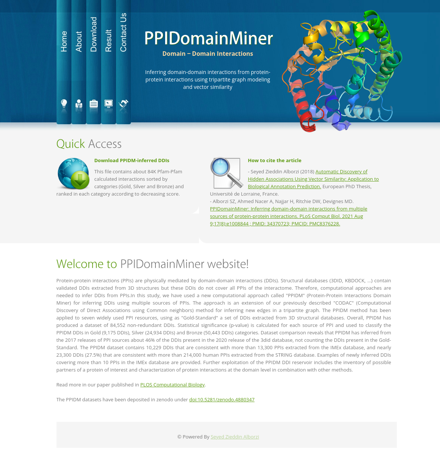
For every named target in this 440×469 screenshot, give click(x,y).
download (93, 65)
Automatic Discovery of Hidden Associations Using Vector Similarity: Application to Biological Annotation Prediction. (313, 179)
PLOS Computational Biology (172, 384)
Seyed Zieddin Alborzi (235, 436)
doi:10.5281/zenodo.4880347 (222, 399)
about (78, 65)
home (64, 65)
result (108, 65)
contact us (123, 65)
